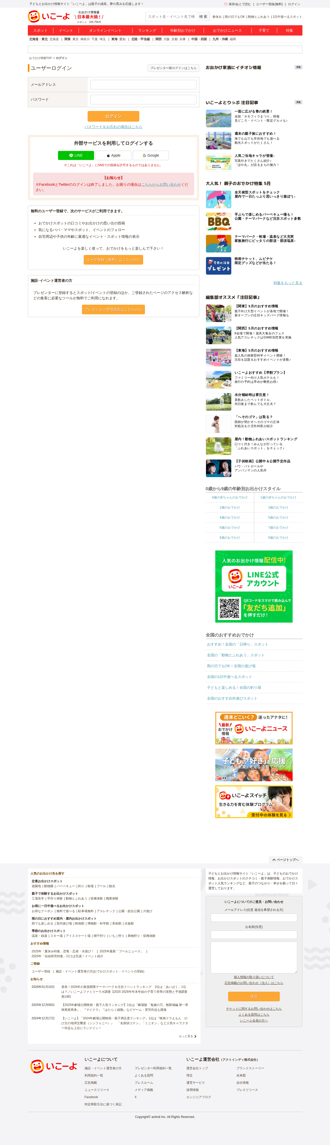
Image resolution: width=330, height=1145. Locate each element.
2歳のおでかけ (230, 507)
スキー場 (56, 936)
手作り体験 (55, 898)
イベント (66, 30)
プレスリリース (247, 1090)
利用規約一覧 (94, 1075)
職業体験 (112, 898)
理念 (189, 1075)
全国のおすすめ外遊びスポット (232, 698)
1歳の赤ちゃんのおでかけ (278, 497)
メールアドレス (43, 84)
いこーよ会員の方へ (254, 1020)
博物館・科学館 (98, 923)
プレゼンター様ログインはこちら (173, 68)
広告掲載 (91, 1082)
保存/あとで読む (237, 4)
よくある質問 (144, 1075)
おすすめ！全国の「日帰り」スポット (237, 644)
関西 (158, 39)
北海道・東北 (38, 39)
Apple (113, 155)
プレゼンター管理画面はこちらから (113, 309)
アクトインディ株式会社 (239, 1060)
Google (151, 155)
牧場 (90, 886)
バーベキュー (65, 886)
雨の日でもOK (235, 17)
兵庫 (182, 39)
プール (101, 886)
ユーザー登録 (41, 971)
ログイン (294, 4)
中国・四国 (199, 39)
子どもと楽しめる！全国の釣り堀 (234, 687)
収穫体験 (96, 898)
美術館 (116, 923)
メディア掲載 (144, 1090)
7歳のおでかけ (278, 527)
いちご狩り (117, 936)
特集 (289, 30)
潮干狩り (100, 936)
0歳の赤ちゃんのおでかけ (230, 497)
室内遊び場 (64, 923)
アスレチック (106, 911)
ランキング (147, 30)
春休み (217, 17)
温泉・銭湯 (39, 936)
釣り (81, 886)
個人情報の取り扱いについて (254, 977)
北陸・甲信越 (140, 39)
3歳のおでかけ (278, 507)
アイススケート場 (78, 936)
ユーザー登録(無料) (269, 4)
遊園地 (36, 886)
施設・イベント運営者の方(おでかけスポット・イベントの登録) (100, 971)
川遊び (147, 911)
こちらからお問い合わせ (161, 184)
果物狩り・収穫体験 (141, 936)
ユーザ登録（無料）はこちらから (113, 260)
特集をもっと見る (288, 283)
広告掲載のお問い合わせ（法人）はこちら (254, 983)
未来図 (241, 1075)
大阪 (166, 39)
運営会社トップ (197, 1068)
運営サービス (195, 1082)
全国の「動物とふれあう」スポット (236, 655)
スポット (40, 30)
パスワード (40, 99)
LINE (75, 155)
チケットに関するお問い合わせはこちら (254, 1009)
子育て (264, 30)
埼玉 (103, 39)
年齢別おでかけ (182, 30)
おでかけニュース (227, 30)
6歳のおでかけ (230, 527)
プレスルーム (144, 1082)
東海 (114, 39)
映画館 (79, 923)
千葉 (95, 39)
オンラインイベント (105, 30)
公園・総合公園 (129, 911)
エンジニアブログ (198, 1097)
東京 (75, 39)
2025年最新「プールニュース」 (122, 951)
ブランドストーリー (250, 1068)
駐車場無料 (86, 911)
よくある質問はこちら (253, 1014)
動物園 (48, 886)
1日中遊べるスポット (287, 17)
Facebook (91, 1097)
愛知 (122, 39)
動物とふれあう (259, 17)
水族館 (129, 923)
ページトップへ (286, 860)
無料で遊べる (65, 911)
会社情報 (242, 1082)
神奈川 (85, 39)
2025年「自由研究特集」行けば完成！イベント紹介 (68, 956)
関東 (67, 39)
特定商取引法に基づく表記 (103, 1104)
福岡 (233, 39)
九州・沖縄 (220, 39)
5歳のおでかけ (278, 517)
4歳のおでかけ (230, 517)
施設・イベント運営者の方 (103, 1068)
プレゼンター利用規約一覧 (153, 1068)
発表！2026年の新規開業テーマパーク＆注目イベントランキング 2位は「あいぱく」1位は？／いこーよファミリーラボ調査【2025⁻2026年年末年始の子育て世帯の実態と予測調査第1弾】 (124, 991)
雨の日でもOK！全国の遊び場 (231, 666)
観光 (112, 886)
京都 (174, 39)
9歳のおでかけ (278, 537)
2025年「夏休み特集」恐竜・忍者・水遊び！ (63, 951)
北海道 (54, 39)
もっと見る (186, 1036)
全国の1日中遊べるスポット (229, 677)
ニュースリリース (97, 1090)
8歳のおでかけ (230, 537)
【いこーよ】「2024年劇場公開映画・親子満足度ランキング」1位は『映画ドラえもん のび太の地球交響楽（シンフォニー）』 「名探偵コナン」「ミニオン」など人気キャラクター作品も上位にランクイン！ (124, 1023)
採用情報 (192, 1090)
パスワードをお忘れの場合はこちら (113, 127)
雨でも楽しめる (42, 923)
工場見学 (38, 898)
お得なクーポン (42, 911)
